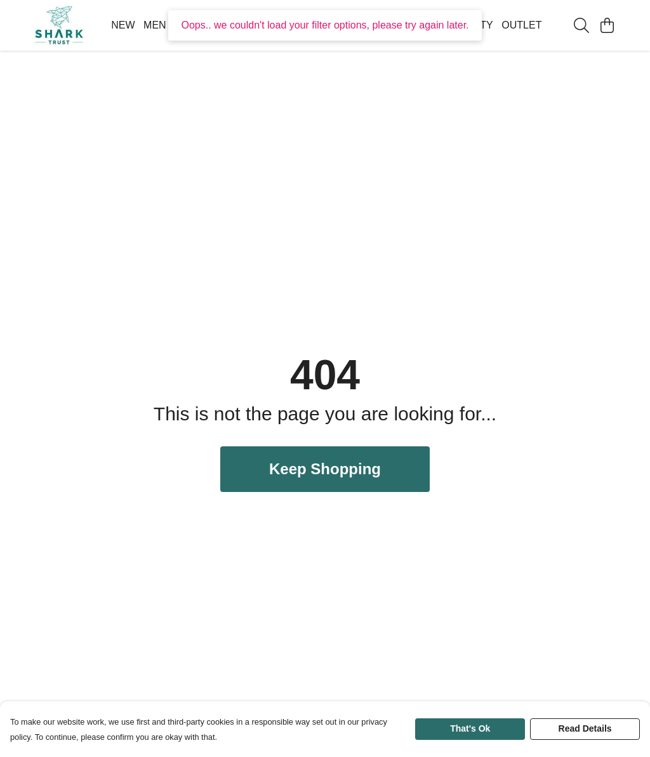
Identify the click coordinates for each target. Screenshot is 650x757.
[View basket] (607, 25)
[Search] (581, 25)
